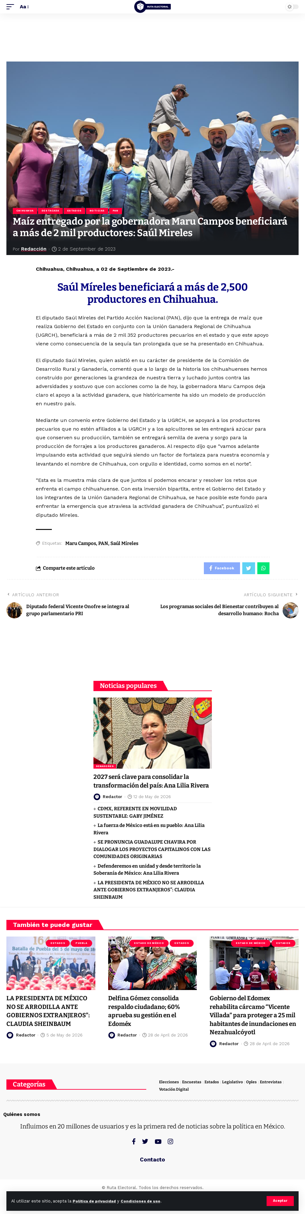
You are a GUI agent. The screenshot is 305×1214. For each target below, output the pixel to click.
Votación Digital (174, 1107)
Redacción (34, 250)
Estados (76, 211)
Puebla (81, 953)
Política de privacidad (97, 1201)
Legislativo (234, 1099)
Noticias (99, 211)
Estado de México (149, 953)
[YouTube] (158, 1159)
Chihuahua (25, 211)
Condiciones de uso (146, 1201)
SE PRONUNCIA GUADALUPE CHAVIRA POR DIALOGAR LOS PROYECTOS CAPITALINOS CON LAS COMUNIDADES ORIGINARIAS (152, 859)
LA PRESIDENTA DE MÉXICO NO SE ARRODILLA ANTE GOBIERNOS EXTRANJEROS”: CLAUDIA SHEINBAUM (148, 899)
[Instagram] (170, 1159)
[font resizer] (24, 6)
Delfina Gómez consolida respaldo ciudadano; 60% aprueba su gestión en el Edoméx (146, 1020)
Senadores (105, 767)
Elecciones (169, 1099)
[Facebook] (134, 1159)
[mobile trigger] (11, 6)
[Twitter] (145, 1159)
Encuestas (193, 1099)
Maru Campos (80, 544)
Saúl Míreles (124, 544)
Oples (253, 1099)
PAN (119, 211)
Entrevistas (273, 1099)
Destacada (51, 211)
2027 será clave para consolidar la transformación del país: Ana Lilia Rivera (144, 786)
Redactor (112, 806)
